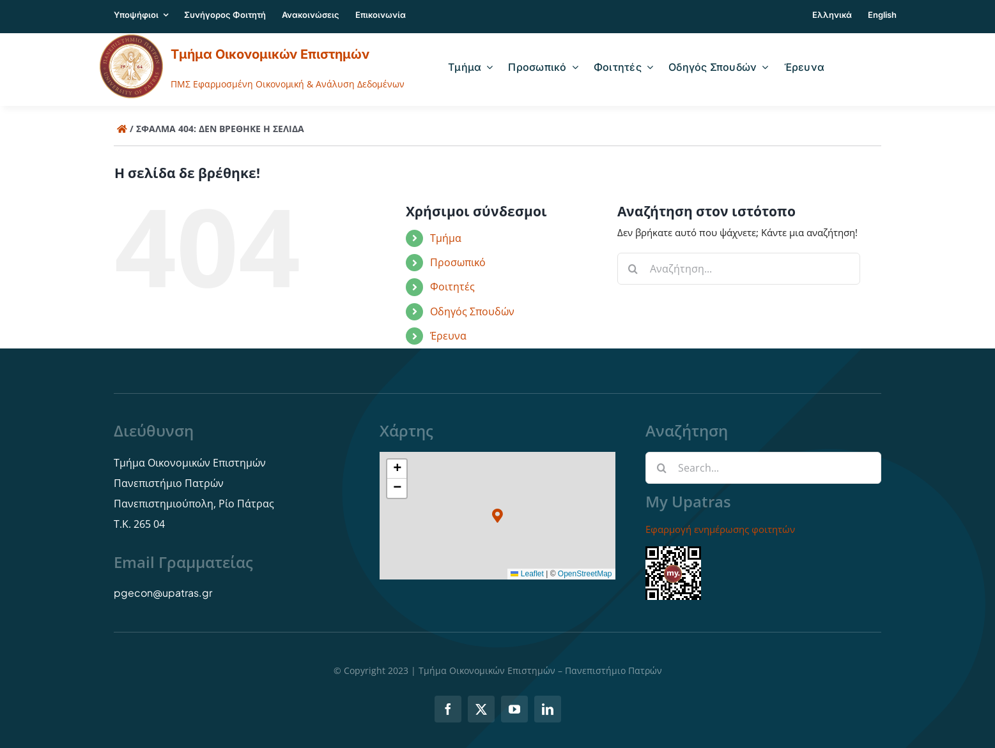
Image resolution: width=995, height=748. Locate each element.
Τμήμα (445, 238)
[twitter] (481, 709)
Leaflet (527, 573)
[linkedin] (547, 709)
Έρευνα (448, 336)
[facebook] (448, 709)
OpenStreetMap (585, 573)
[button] (497, 516)
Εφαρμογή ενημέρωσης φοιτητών (720, 529)
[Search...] (763, 468)
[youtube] (514, 709)
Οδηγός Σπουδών (472, 311)
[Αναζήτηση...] (738, 269)
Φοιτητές (452, 287)
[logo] (131, 38)
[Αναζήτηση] (633, 269)
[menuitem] (832, 16)
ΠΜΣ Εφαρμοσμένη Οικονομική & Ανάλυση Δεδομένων (288, 84)
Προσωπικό (458, 262)
